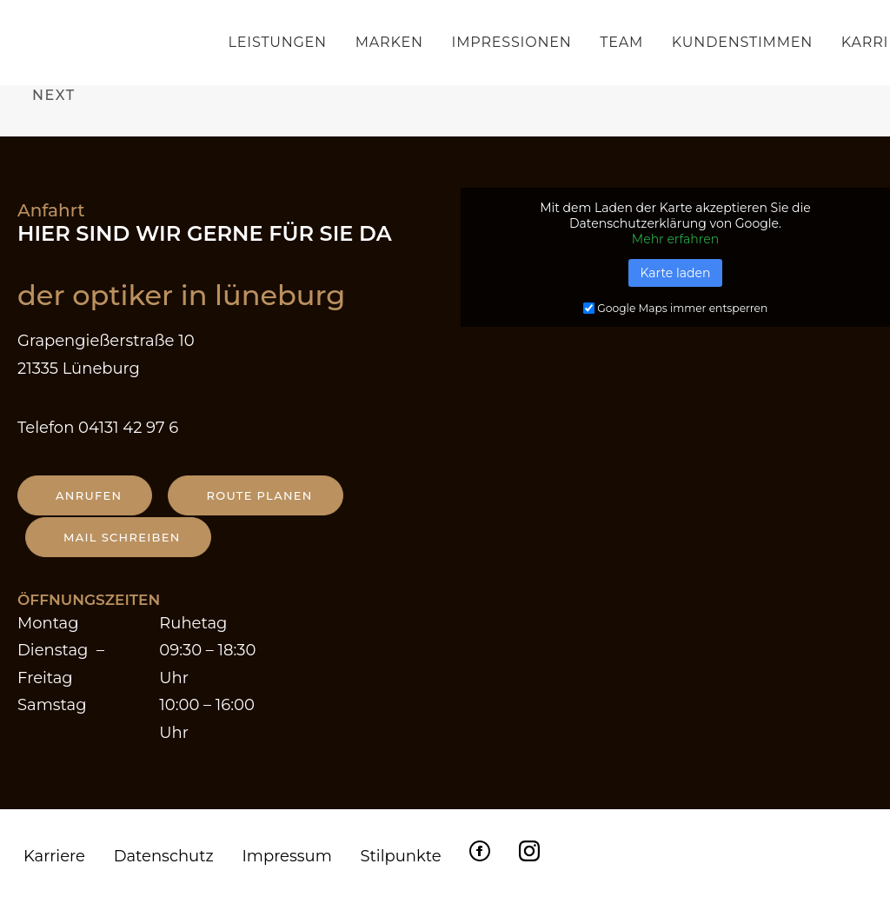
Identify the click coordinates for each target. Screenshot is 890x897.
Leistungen (278, 42)
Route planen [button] (259, 495)
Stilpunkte (400, 856)
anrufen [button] (89, 495)
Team (621, 42)
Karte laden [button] (676, 273)
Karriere (54, 856)
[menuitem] (284, 42)
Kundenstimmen (742, 42)
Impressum (286, 856)
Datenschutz (164, 856)
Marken (389, 42)
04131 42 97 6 (128, 427)
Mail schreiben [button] (122, 537)
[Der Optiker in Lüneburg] (124, 42)
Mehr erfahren (675, 239)
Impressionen (512, 42)
